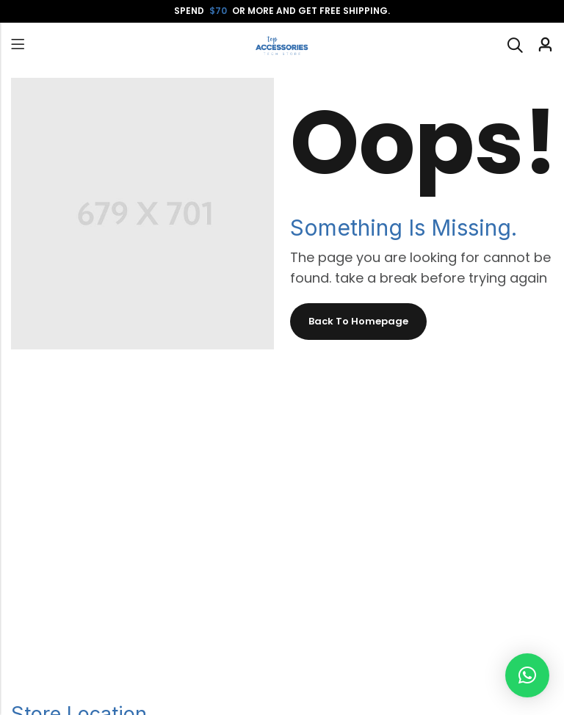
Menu (17, 44)
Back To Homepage (358, 321)
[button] (527, 675)
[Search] (514, 45)
